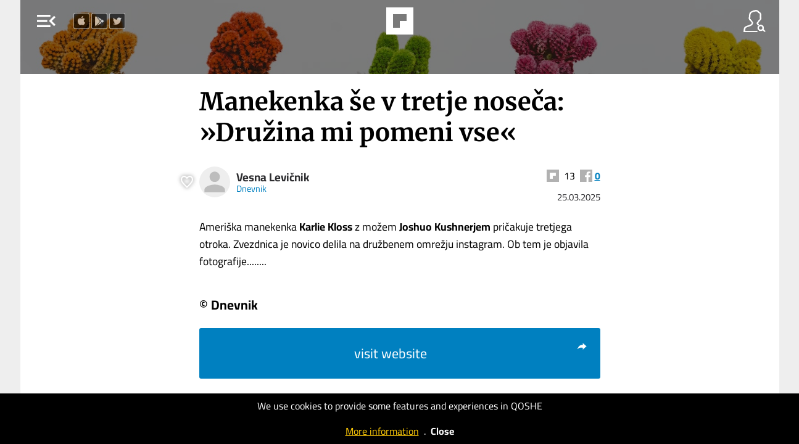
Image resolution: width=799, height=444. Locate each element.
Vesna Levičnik (273, 177)
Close (442, 431)
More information (382, 431)
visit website (471, 353)
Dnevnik (251, 188)
